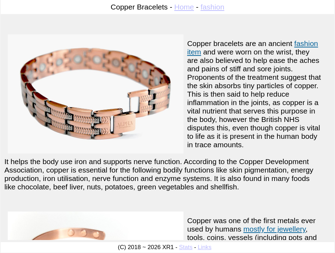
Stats (185, 247)
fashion (212, 7)
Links (204, 247)
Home (184, 7)
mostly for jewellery (274, 229)
